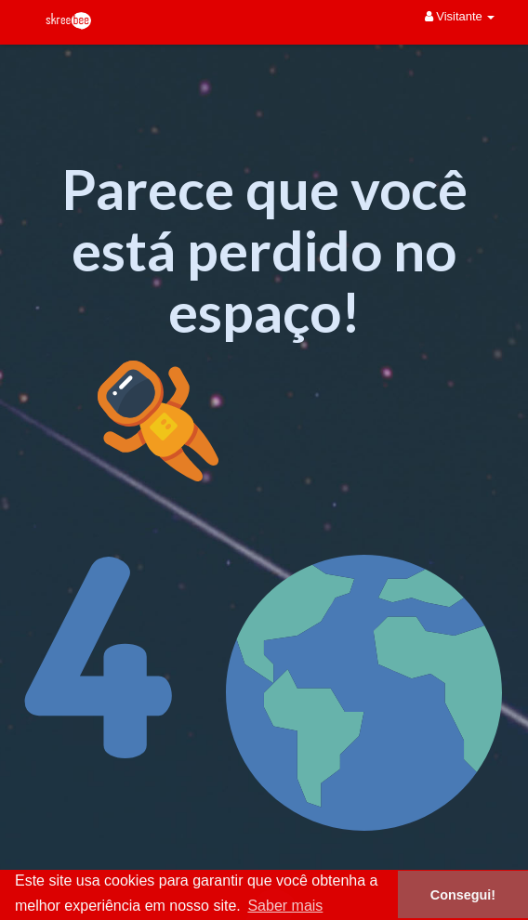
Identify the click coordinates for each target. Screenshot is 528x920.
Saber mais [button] (285, 905)
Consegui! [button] (462, 894)
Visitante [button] (460, 16)
